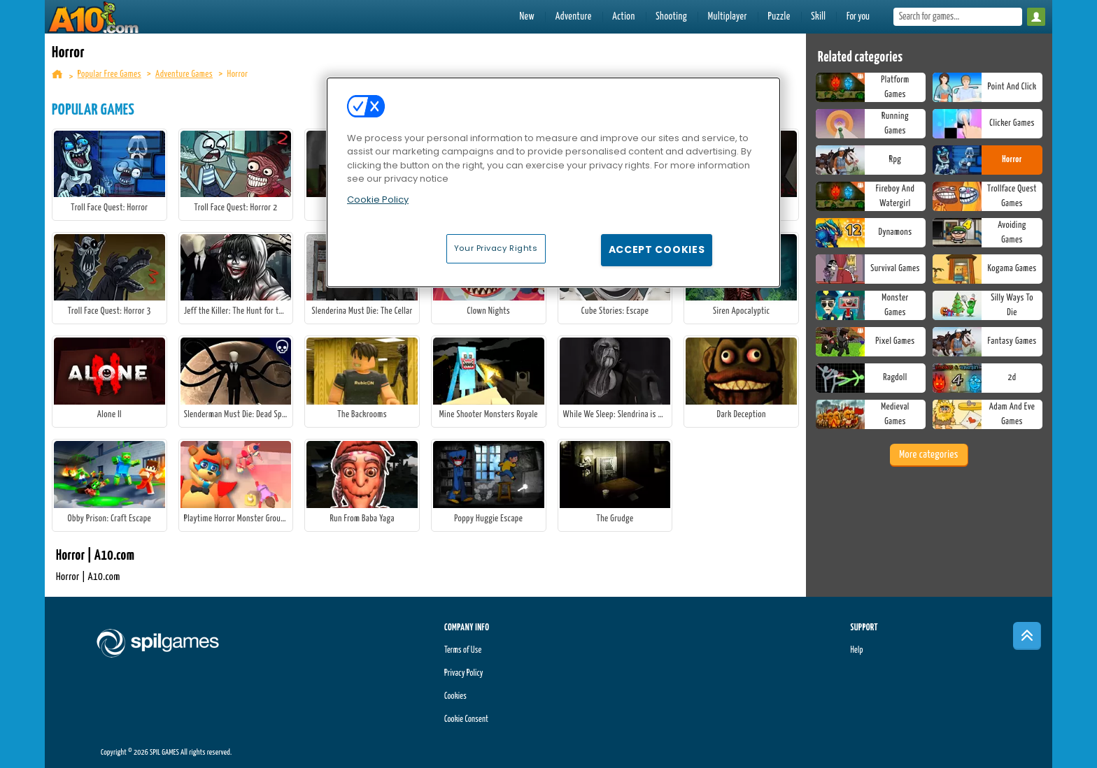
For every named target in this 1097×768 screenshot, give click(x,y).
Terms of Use (462, 650)
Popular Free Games (109, 74)
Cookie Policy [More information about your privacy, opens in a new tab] (378, 199)
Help (856, 650)
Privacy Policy (463, 673)
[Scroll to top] (1027, 636)
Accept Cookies (657, 249)
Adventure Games (184, 74)
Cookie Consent (466, 719)
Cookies (455, 696)
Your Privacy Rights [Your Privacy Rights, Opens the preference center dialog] (496, 248)
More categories (928, 454)
